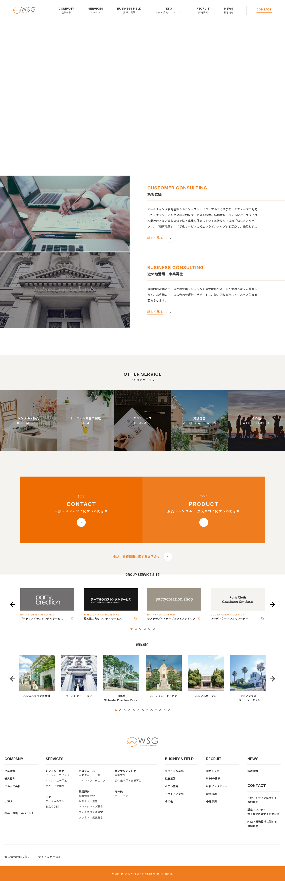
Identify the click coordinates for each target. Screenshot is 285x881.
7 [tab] (142, 710)
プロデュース (87, 771)
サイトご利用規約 (49, 857)
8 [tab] (147, 710)
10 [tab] (156, 710)
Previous (12, 604)
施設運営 (84, 791)
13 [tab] (169, 710)
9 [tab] (151, 710)
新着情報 (252, 771)
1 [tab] (131, 628)
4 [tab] (144, 628)
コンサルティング (125, 771)
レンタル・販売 (55, 771)
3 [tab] (140, 628)
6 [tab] (153, 628)
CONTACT (264, 9)
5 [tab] (149, 628)
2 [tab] (136, 628)
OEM (48, 797)
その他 (119, 791)
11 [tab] (160, 710)
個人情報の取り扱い (17, 857)
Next (272, 604)
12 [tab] (165, 710)
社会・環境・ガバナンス (19, 813)
